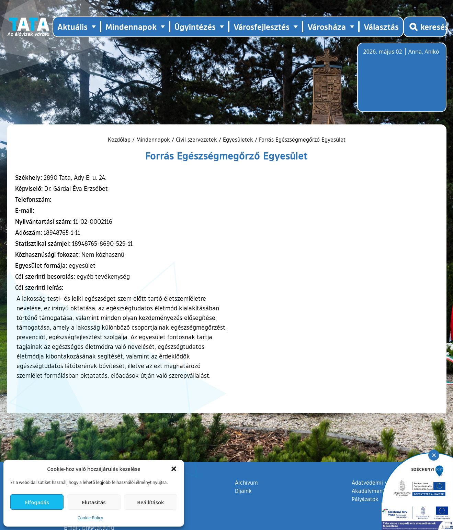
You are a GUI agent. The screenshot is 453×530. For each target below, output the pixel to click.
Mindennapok (153, 139)
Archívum (246, 482)
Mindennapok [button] (131, 26)
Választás (381, 26)
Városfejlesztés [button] (262, 26)
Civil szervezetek (196, 139)
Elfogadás (37, 502)
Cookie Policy (90, 518)
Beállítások (150, 502)
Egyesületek (238, 139)
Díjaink (243, 490)
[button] (173, 468)
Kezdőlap (120, 139)
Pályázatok (365, 499)
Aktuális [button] (72, 26)
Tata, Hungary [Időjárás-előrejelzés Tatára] (401, 81)
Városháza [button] (326, 26)
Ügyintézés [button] (195, 26)
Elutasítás (93, 502)
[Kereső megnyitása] (424, 26)
